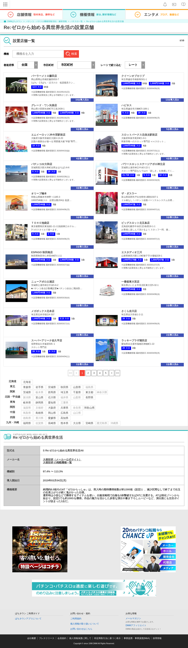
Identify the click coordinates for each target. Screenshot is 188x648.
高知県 (64, 418)
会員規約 (61, 638)
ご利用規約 (75, 618)
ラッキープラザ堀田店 (134, 340)
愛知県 (52, 402)
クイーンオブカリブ (132, 75)
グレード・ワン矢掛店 (44, 105)
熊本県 (64, 423)
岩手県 (39, 387)
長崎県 (52, 423)
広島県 (64, 412)
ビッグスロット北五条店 (135, 222)
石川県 (52, 397)
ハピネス (126, 105)
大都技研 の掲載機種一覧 (57, 462)
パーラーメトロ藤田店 (44, 75)
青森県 (27, 387)
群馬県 (52, 392)
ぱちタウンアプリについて (28, 618)
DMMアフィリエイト (136, 625)
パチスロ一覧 (76, 21)
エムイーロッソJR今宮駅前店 (48, 134)
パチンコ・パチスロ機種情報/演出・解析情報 (46, 21)
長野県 (89, 397)
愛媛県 (52, 418)
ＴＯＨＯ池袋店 (40, 222)
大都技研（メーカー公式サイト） (62, 459)
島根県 (39, 412)
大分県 (77, 423)
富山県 (39, 397)
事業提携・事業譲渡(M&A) (137, 638)
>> (117, 372)
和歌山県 (89, 407)
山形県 (77, 387)
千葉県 (77, 392)
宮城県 (52, 387)
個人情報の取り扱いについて (84, 623)
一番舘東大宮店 (130, 281)
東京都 (89, 392)
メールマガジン (133, 618)
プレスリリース (46, 638)
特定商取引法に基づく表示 (107, 638)
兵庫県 (64, 407)
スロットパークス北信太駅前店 (139, 134)
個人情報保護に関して (80, 638)
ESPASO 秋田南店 (42, 252)
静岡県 (39, 402)
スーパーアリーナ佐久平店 (46, 340)
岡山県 (52, 412)
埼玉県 (64, 392)
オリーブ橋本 (39, 193)
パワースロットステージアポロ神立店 (143, 164)
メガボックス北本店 (42, 311)
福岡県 (27, 423)
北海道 (27, 381)
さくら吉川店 (129, 311)
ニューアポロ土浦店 (42, 281)
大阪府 (52, 407)
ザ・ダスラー (129, 193)
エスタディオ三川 (131, 252)
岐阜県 (27, 402)
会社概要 (31, 638)
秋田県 (64, 387)
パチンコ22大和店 (41, 164)
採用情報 (157, 638)
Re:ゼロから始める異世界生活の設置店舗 (105, 21)
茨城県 (27, 392)
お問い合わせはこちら (81, 629)
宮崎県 (89, 423)
